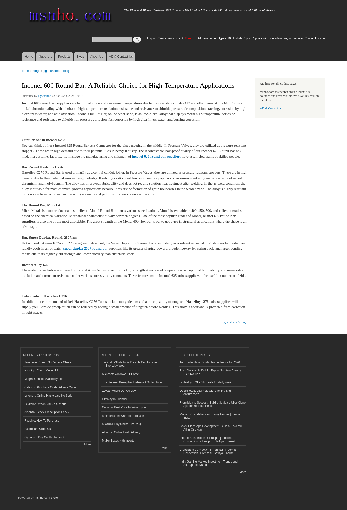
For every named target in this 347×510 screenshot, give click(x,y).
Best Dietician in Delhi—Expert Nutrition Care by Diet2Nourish (210, 372)
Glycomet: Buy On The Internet (44, 437)
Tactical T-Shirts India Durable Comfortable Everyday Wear (129, 364)
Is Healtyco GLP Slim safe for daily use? (205, 382)
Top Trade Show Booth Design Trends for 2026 (210, 362)
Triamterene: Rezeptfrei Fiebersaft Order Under (132, 382)
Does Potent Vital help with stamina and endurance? (205, 392)
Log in (151, 38)
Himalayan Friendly (114, 399)
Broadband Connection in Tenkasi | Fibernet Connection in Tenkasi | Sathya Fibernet (208, 451)
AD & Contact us (270, 108)
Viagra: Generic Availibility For (43, 379)
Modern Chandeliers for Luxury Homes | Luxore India (210, 416)
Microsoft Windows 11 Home (120, 374)
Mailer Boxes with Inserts (118, 440)
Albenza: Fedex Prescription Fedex (46, 412)
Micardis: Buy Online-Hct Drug (121, 424)
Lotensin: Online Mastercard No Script (48, 395)
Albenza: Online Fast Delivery (121, 432)
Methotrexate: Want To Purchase (123, 415)
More (87, 444)
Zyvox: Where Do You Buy (119, 390)
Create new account (170, 38)
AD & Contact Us (121, 56)
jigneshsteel (45, 96)
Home (29, 56)
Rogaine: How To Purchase (41, 420)
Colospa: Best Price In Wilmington (124, 407)
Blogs (80, 56)
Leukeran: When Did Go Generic (45, 404)
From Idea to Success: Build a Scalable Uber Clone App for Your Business (213, 404)
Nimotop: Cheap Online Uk (41, 370)
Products (64, 56)
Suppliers (45, 56)
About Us (96, 56)
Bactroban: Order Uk (37, 429)
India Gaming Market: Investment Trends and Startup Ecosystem (209, 463)
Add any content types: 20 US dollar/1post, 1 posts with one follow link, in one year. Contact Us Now (261, 38)
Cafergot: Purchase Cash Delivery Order (50, 387)
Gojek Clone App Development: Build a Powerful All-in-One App (211, 427)
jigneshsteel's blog (56, 71)
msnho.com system (47, 497)
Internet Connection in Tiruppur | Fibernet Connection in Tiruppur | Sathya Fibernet (207, 439)
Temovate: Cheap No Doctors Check (47, 362)
